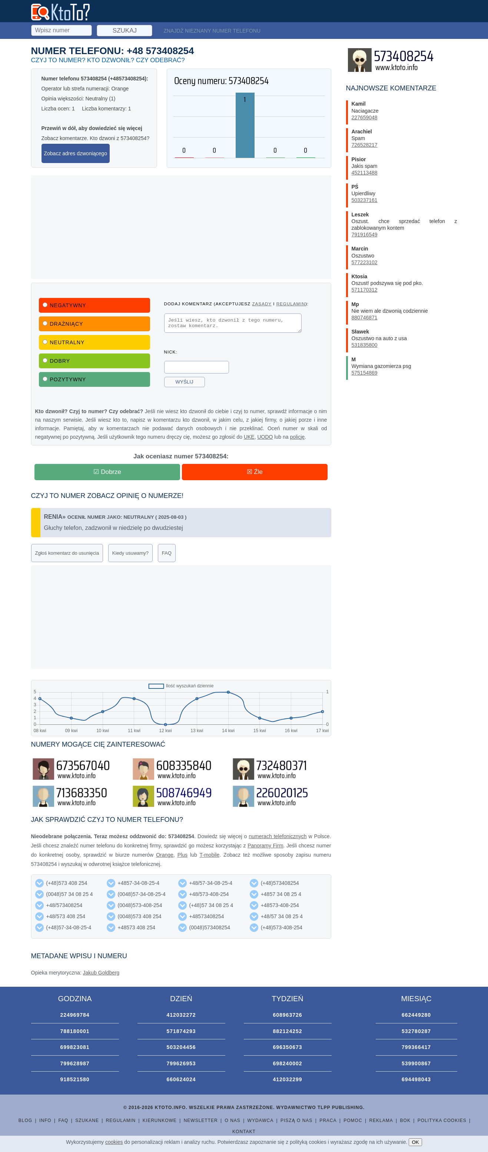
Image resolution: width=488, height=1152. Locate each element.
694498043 (416, 1079)
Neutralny (64, 342)
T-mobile (210, 855)
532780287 (416, 1031)
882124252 (287, 1031)
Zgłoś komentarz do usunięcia (67, 553)
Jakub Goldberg (101, 973)
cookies (114, 1142)
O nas (232, 1120)
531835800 (365, 345)
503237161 (365, 200)
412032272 (181, 1015)
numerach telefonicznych (277, 836)
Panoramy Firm (265, 846)
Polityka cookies (442, 1120)
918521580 (74, 1079)
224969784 (74, 1015)
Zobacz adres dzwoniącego (75, 153)
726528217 (365, 145)
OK (415, 1142)
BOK (405, 1120)
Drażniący (63, 324)
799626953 (181, 1063)
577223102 (365, 262)
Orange (164, 855)
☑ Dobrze (107, 471)
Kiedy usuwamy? (130, 553)
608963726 (287, 1015)
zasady (261, 303)
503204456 (181, 1047)
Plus (182, 855)
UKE (249, 437)
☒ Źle (255, 471)
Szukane (87, 1120)
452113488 (365, 173)
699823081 (74, 1047)
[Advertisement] (181, 227)
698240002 (287, 1063)
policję (297, 437)
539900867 (416, 1063)
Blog (25, 1120)
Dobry (56, 361)
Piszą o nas (296, 1120)
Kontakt (244, 1131)
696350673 (287, 1047)
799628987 (74, 1063)
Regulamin (121, 1120)
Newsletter (201, 1120)
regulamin (290, 303)
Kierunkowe (160, 1120)
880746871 (365, 318)
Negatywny (64, 305)
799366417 (416, 1047)
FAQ (167, 553)
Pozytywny (64, 379)
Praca (327, 1120)
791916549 (365, 235)
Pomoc (352, 1120)
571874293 (181, 1031)
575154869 (365, 373)
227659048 (365, 117)
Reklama (381, 1120)
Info (45, 1120)
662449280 (416, 1015)
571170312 (365, 290)
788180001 (74, 1031)
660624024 (181, 1079)
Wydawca (261, 1120)
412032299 (287, 1079)
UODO (265, 437)
